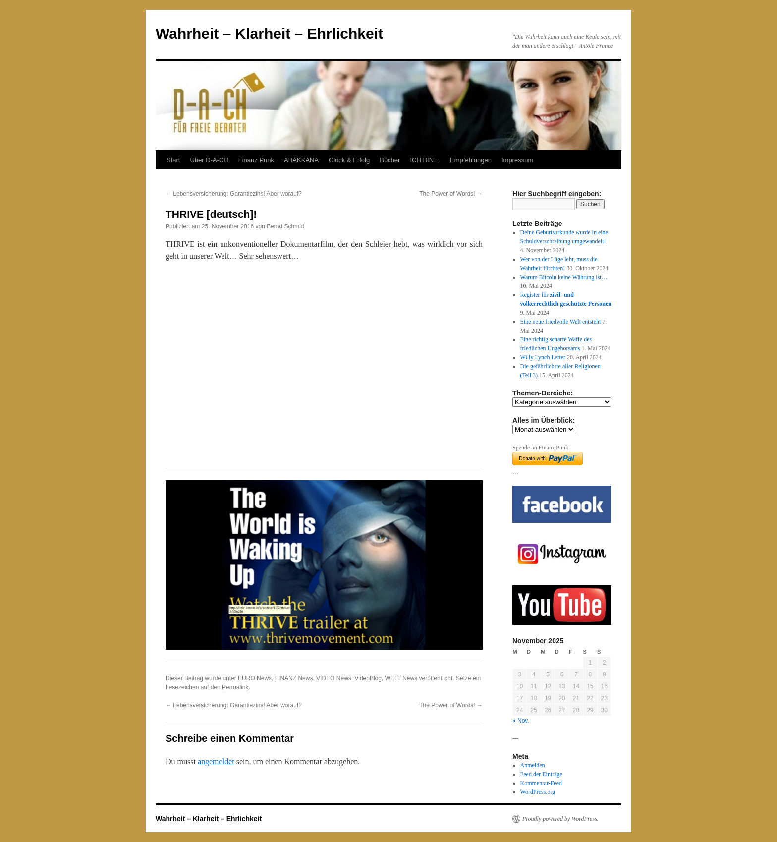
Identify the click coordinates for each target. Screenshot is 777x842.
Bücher (390, 160)
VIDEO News (333, 678)
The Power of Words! (451, 193)
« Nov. (520, 720)
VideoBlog (368, 678)
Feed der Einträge (541, 774)
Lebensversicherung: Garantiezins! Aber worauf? (234, 193)
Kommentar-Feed (541, 783)
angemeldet (216, 761)
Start (173, 160)
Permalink (235, 687)
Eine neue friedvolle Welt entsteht (560, 321)
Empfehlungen (471, 160)
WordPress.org (537, 791)
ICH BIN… (425, 160)
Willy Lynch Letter (543, 357)
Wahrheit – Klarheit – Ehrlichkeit (269, 33)
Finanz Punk (256, 160)
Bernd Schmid (285, 226)
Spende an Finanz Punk (540, 447)
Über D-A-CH (209, 160)
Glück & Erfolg (349, 160)
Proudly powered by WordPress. (560, 818)
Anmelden (532, 765)
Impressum (517, 160)
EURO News (255, 678)
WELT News (401, 678)
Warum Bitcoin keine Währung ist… (564, 277)
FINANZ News (294, 678)
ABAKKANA (301, 160)
